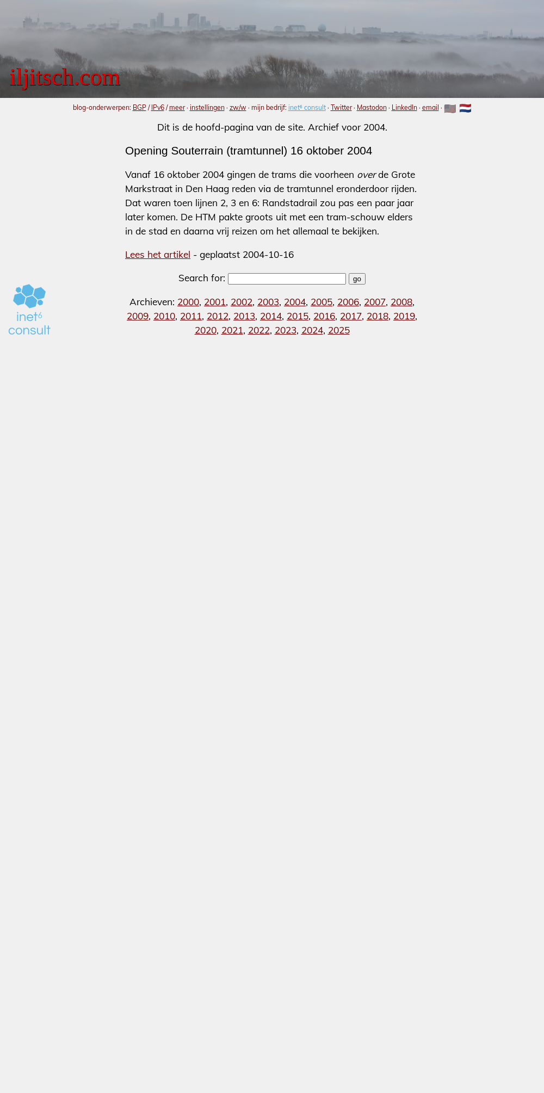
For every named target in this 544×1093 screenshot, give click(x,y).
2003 (268, 301)
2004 (295, 301)
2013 (244, 316)
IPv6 (157, 107)
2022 (259, 330)
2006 (348, 301)
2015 (297, 316)
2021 (232, 330)
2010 (164, 316)
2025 (339, 330)
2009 (138, 316)
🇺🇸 (450, 108)
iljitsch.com (64, 77)
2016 (324, 316)
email (430, 107)
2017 (351, 316)
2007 (375, 301)
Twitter (341, 107)
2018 (377, 316)
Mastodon (372, 107)
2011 (191, 316)
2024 (312, 330)
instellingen (207, 107)
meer (177, 107)
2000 (188, 301)
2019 (404, 316)
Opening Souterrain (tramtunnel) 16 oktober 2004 (248, 150)
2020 (206, 330)
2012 (217, 316)
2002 (241, 301)
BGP (139, 107)
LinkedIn (404, 107)
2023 (285, 330)
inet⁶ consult (307, 107)
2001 (215, 301)
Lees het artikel (157, 254)
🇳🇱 (465, 108)
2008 (401, 301)
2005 (321, 301)
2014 (271, 316)
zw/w (238, 107)
